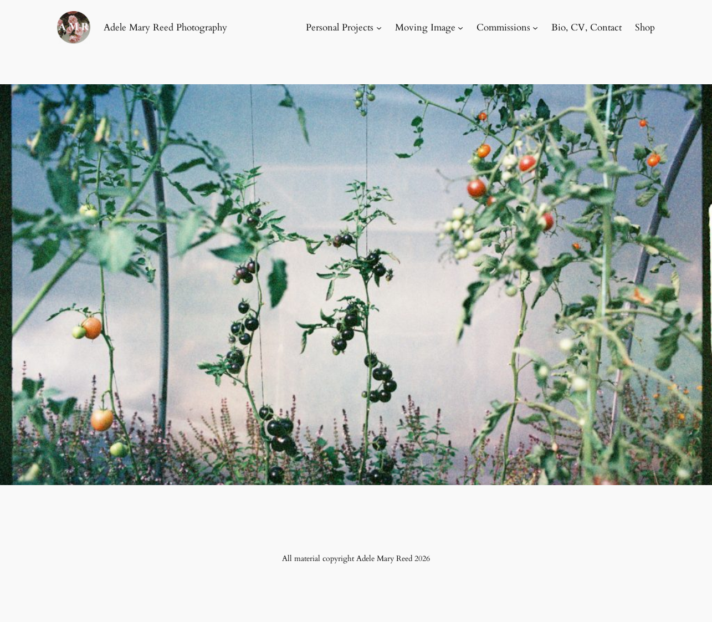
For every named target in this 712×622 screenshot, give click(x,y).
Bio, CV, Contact (586, 27)
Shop (645, 27)
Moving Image (425, 27)
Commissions (503, 27)
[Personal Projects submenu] (379, 27)
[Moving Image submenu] (460, 27)
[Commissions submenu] (535, 27)
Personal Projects (339, 27)
